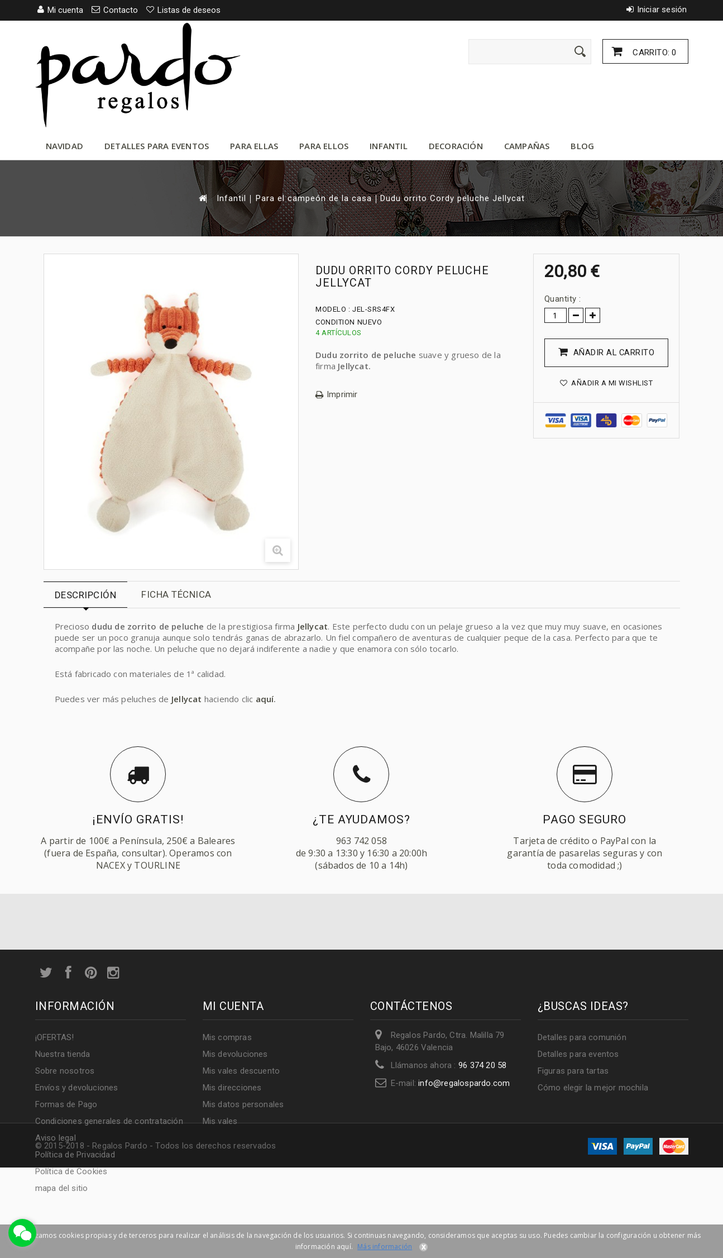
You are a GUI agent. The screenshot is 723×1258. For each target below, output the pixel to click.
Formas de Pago (66, 1104)
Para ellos (323, 145)
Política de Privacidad (75, 1155)
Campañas (527, 145)
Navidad (64, 145)
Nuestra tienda (62, 1054)
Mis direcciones (232, 1088)
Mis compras (227, 1037)
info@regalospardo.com (464, 1083)
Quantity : (562, 299)
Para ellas (254, 145)
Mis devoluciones (235, 1054)
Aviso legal (55, 1138)
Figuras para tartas (573, 1071)
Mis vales (220, 1121)
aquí (265, 698)
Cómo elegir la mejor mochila (593, 1088)
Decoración (456, 145)
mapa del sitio (61, 1188)
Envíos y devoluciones (76, 1088)
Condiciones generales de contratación (109, 1121)
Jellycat (313, 626)
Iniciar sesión (662, 9)
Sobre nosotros (65, 1071)
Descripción (86, 595)
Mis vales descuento (241, 1071)
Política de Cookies (71, 1171)
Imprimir (342, 394)
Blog (582, 145)
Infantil (389, 145)
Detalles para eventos (156, 145)
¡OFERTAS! (54, 1037)
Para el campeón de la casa (314, 198)
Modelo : (332, 309)
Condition (335, 322)
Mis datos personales (243, 1104)
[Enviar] (580, 51)
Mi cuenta (233, 1006)
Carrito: (653, 52)
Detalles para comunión (582, 1037)
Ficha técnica (176, 594)
